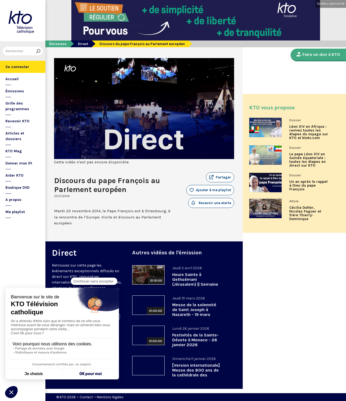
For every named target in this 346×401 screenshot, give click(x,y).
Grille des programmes (17, 106)
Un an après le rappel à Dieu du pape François (308, 185)
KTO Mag (13, 151)
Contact (86, 397)
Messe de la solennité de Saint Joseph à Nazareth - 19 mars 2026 (194, 312)
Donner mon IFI (18, 163)
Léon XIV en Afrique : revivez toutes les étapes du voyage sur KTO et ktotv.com (308, 132)
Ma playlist (15, 212)
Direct (83, 44)
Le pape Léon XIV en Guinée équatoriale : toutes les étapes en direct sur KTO (307, 159)
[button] (220, 177)
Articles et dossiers (14, 136)
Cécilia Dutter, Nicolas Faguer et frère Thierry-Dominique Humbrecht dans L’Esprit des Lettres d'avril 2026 (306, 215)
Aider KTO (14, 175)
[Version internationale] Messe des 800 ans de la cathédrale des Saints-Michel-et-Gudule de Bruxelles (196, 375)
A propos (13, 199)
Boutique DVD (17, 187)
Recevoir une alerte (211, 203)
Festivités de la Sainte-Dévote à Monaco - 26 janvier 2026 (195, 339)
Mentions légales (110, 397)
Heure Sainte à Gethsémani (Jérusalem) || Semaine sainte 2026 (195, 282)
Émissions (14, 91)
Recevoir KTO (17, 121)
